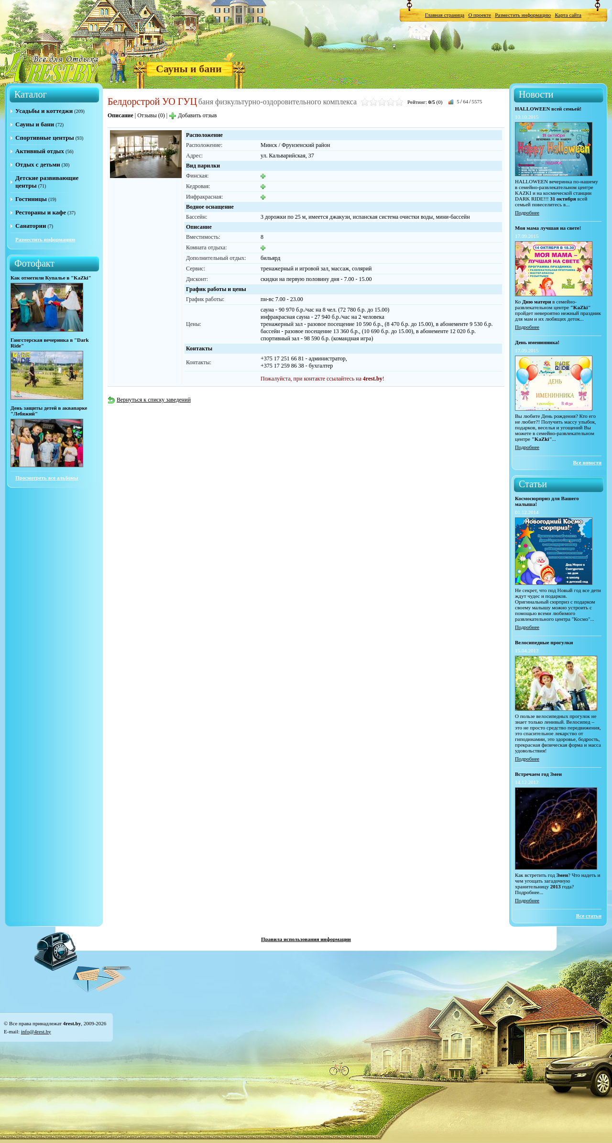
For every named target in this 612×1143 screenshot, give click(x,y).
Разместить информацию (523, 15)
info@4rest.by (36, 1031)
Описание (120, 115)
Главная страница (444, 15)
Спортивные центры (44, 137)
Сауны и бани (189, 69)
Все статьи (588, 916)
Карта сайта (568, 15)
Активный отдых (39, 151)
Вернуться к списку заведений (149, 399)
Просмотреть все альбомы (46, 478)
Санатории (30, 225)
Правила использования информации (306, 939)
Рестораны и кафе (40, 212)
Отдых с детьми (37, 164)
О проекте (479, 15)
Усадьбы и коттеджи (44, 110)
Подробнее (527, 212)
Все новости (587, 462)
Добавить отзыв (193, 115)
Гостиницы (31, 198)
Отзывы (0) (151, 115)
